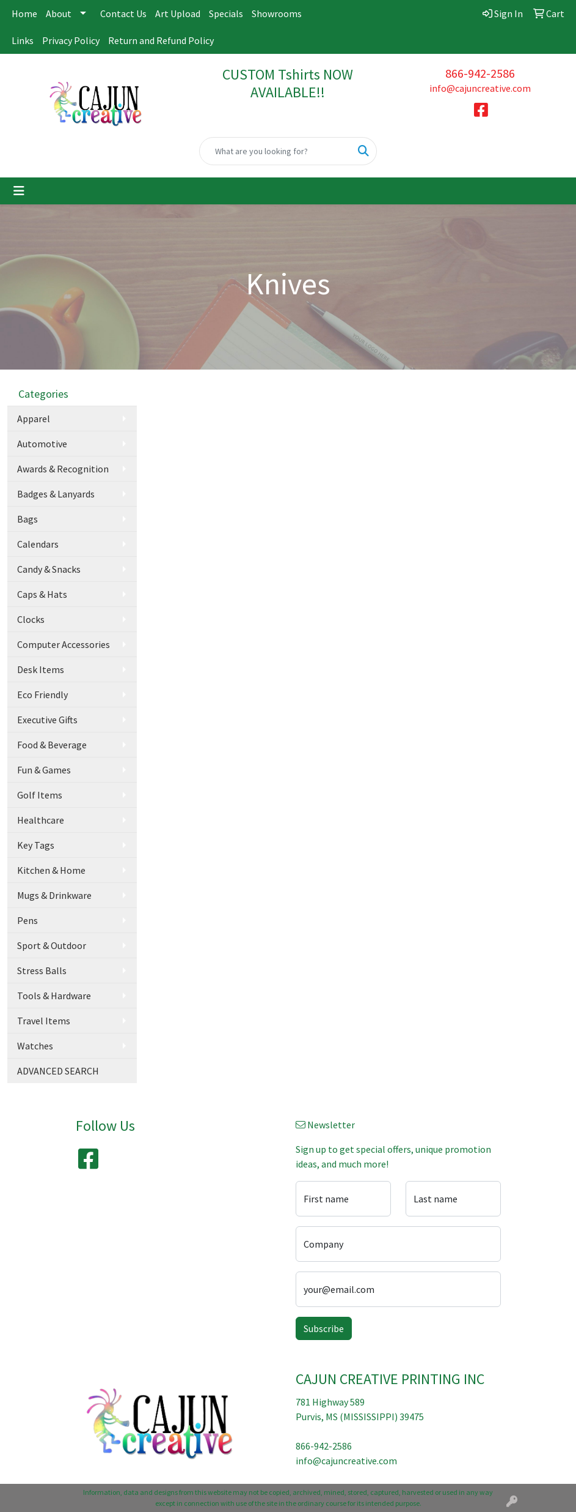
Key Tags (35, 845)
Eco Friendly (42, 694)
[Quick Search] (275, 151)
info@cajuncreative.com (480, 88)
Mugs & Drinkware (54, 895)
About (58, 13)
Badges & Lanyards (56, 494)
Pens (27, 920)
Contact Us (123, 13)
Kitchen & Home (51, 870)
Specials (226, 13)
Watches (35, 1046)
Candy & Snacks (49, 569)
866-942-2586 (480, 73)
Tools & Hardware (54, 995)
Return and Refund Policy (161, 40)
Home (24, 13)
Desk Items (40, 669)
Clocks (31, 619)
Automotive (42, 444)
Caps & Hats (42, 594)
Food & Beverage (52, 745)
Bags (27, 519)
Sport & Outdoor (51, 945)
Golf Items (39, 795)
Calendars (38, 544)
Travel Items (43, 1021)
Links (23, 40)
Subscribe (324, 1328)
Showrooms (277, 13)
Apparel (33, 418)
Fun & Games (44, 770)
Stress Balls (42, 970)
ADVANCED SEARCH (58, 1071)
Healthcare (40, 820)
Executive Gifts (47, 719)
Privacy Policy (71, 40)
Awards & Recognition (63, 469)
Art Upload (177, 13)
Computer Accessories (63, 644)
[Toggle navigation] (19, 190)
